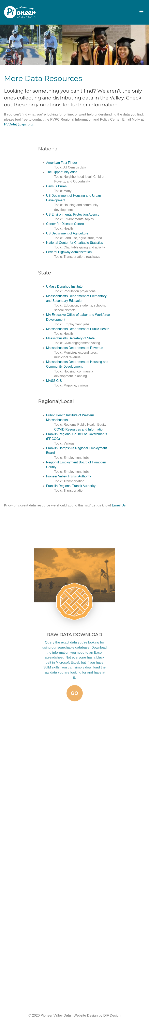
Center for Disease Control (65, 224)
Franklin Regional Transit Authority (71, 486)
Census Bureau (57, 186)
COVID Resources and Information (79, 429)
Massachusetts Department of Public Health (77, 329)
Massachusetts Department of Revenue (74, 348)
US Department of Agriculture (67, 233)
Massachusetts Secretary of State (70, 338)
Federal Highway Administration (69, 252)
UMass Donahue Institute (64, 286)
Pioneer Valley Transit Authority (68, 476)
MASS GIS (54, 380)
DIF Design (111, 1015)
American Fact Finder (61, 162)
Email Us (118, 505)
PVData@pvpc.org (18, 124)
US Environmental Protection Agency (72, 214)
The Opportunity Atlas (61, 172)
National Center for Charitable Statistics (74, 242)
